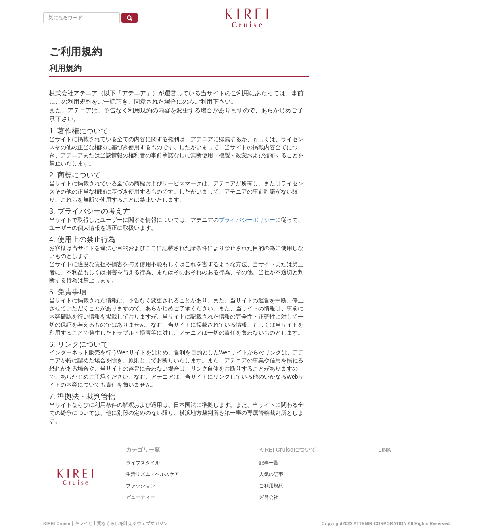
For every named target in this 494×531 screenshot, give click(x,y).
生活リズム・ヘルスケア (152, 474)
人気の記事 (271, 474)
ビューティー (140, 497)
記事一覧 (268, 463)
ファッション (140, 486)
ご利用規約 (271, 486)
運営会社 (268, 497)
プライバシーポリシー (247, 220)
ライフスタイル (143, 463)
